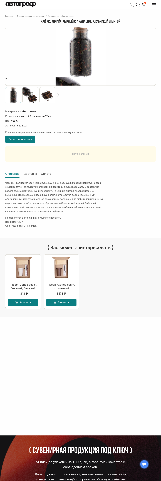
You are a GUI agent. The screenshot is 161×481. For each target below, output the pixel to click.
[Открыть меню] (154, 4)
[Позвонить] (132, 5)
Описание (12, 173)
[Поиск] (138, 5)
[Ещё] (58, 95)
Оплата (46, 173)
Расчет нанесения (20, 139)
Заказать (23, 302)
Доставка (30, 173)
